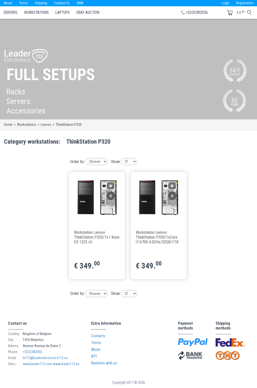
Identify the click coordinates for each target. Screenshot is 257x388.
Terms (23, 3)
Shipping (41, 3)
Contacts (98, 336)
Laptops (62, 12)
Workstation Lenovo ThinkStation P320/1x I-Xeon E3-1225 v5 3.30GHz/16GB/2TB (96, 237)
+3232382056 (197, 12)
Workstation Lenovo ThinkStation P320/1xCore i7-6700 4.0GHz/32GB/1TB (157, 237)
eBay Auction (88, 12)
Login (225, 3)
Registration (244, 3)
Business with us (104, 363)
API (94, 356)
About (8, 3)
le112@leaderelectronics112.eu (45, 358)
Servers (10, 12)
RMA (80, 3)
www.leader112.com (37, 364)
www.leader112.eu (66, 364)
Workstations (36, 12)
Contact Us (62, 3)
